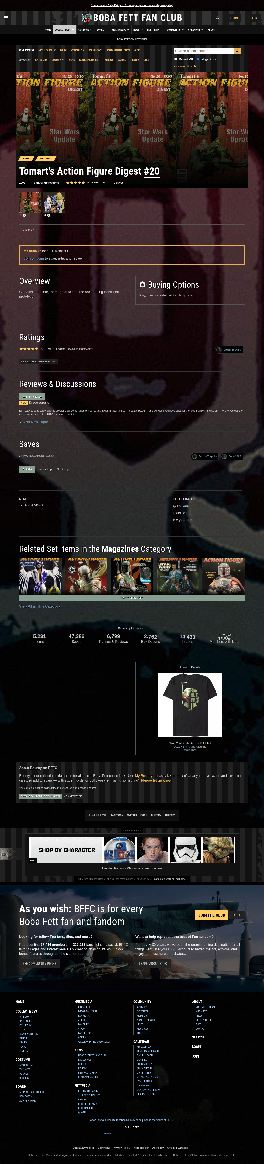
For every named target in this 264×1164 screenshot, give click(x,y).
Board (102, 29)
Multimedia (121, 29)
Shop (199, 1024)
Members (142, 1015)
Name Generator (146, 1020)
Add (137, 50)
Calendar (196, 29)
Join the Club (211, 915)
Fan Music (84, 1015)
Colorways (25, 1025)
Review (135, 59)
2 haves (27, 469)
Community (176, 29)
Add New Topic (35, 422)
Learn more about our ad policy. (169, 879)
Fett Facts (84, 1099)
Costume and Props (148, 1089)
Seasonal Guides (88, 1077)
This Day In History (89, 1095)
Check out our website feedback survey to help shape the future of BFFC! (132, 1120)
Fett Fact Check (87, 1072)
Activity (142, 1007)
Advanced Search (185, 66)
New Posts (25, 1096)
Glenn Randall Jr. (147, 1077)
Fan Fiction (84, 1033)
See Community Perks (39, 964)
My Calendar (144, 1046)
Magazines (208, 59)
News (138, 29)
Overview (26, 50)
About (213, 29)
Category (41, 59)
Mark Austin (144, 1068)
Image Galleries (87, 1011)
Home (48, 29)
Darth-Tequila (228, 350)
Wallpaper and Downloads (94, 1041)
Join (254, 18)
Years (22, 1046)
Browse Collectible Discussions (40, 796)
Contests (142, 1011)
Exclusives (84, 1059)
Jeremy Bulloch (146, 1094)
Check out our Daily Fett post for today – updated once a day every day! (132, 5)
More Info (190, 750)
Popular (78, 50)
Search (198, 1037)
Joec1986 (231, 456)
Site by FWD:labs (177, 1147)
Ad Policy (158, 1147)
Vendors (96, 50)
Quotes (82, 1112)
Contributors (118, 50)
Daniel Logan (145, 1055)
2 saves (119, 182)
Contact (201, 1028)
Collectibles (65, 29)
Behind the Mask (88, 1091)
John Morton (144, 1064)
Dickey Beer (144, 1072)
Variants (24, 1069)
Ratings (23, 1038)
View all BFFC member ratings (39, 361)
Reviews (24, 1042)
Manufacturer (88, 59)
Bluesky (156, 815)
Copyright (103, 1147)
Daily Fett (84, 1007)
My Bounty (47, 50)
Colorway (58, 59)
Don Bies (142, 1059)
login (40, 258)
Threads (170, 815)
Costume (85, 29)
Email (144, 815)
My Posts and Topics (31, 1092)
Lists (22, 1029)
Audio (81, 1020)
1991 (22, 182)
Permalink (185, 520)
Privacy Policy (121, 1147)
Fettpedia (155, 29)
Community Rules (83, 1147)
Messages (142, 1028)
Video (81, 1028)
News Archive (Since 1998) (93, 1055)
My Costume (26, 1065)
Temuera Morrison (148, 1051)
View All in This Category (39, 606)
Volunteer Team (205, 1007)
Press (199, 1015)
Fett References (87, 1103)
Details (23, 1073)
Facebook (117, 815)
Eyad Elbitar (144, 1081)
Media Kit (201, 1011)
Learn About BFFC (153, 964)
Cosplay (24, 1078)
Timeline (107, 59)
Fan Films (83, 1024)
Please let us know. (156, 780)
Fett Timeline (86, 1108)
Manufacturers (28, 1033)
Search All (186, 59)
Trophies (142, 1033)
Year (72, 59)
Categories (25, 1021)
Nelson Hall (144, 1085)
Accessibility (141, 1147)
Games (82, 1037)
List (146, 59)
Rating (122, 59)
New (63, 50)
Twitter (132, 815)
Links (140, 1024)
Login (234, 18)
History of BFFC (205, 1020)
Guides (82, 1064)
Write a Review (32, 396)
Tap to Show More (132, 598)
